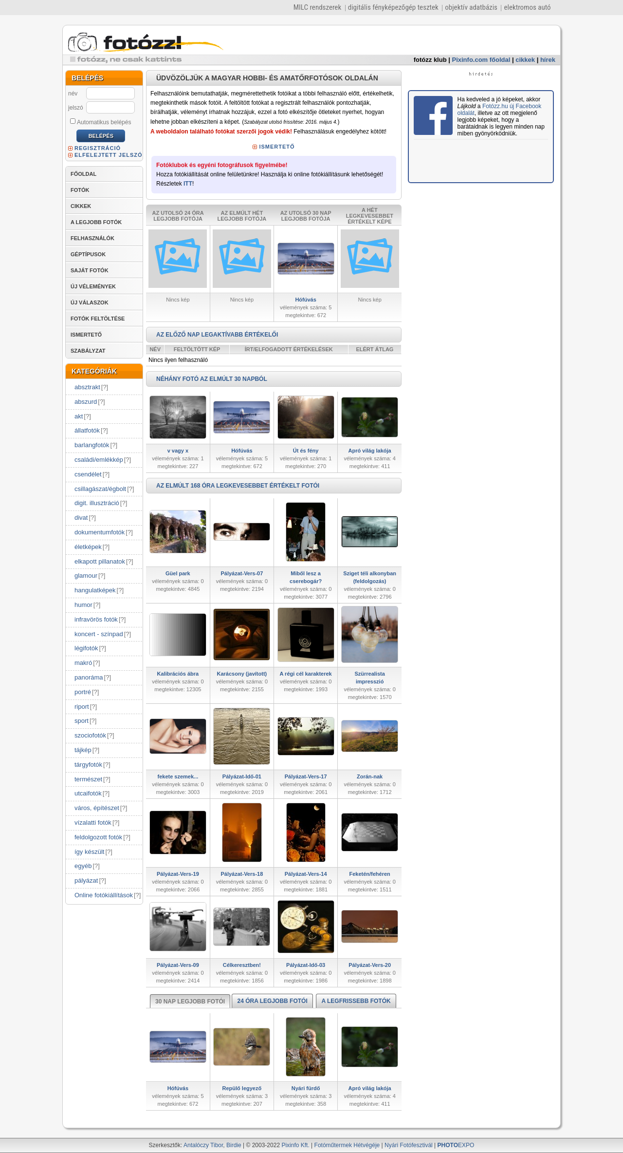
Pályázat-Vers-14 (306, 874)
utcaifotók (88, 793)
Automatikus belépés (100, 122)
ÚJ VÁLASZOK (90, 302)
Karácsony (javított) (242, 674)
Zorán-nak (370, 776)
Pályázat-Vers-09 (178, 965)
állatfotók (87, 430)
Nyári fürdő (306, 1088)
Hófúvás (305, 299)
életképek (88, 546)
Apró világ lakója (369, 451)
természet (88, 779)
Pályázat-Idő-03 (305, 965)
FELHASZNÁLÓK (92, 238)
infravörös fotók (96, 619)
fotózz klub (430, 59)
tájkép (83, 750)
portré (82, 692)
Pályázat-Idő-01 (241, 776)
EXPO (456, 1145)
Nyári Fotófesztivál (409, 1145)
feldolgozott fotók (98, 837)
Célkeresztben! (242, 965)
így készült (89, 851)
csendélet (88, 474)
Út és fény (306, 451)
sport (81, 720)
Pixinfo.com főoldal (481, 59)
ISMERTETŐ (86, 335)
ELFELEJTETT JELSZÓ (108, 155)
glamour (85, 575)
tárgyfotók (88, 764)
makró (83, 662)
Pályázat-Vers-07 (241, 573)
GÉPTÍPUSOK (88, 254)
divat (81, 517)
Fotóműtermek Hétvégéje (347, 1145)
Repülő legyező (242, 1088)
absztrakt (87, 387)
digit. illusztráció (96, 503)
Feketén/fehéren (369, 874)
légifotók (86, 648)
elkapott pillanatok (99, 561)
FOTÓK (80, 190)
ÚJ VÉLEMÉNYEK (93, 286)
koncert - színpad (98, 634)
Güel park (177, 573)
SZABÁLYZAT (88, 351)
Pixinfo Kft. (295, 1145)
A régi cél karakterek (306, 674)
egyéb (83, 865)
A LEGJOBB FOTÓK (96, 222)
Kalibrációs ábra (178, 674)
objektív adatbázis (471, 7)
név (72, 93)
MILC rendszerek (317, 7)
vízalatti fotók (92, 822)
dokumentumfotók (99, 532)
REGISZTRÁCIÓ (97, 148)
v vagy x (177, 451)
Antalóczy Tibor (203, 1145)
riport (81, 706)
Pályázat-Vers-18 (241, 874)
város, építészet (96, 808)
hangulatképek (95, 590)
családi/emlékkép (98, 459)
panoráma (88, 677)
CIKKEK (81, 206)
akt (78, 416)
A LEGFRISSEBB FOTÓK (355, 1001)
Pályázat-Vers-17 (306, 776)
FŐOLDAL (83, 174)
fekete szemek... (177, 776)
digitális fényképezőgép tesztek (393, 7)
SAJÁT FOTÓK (90, 270)
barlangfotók (92, 445)
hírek (547, 59)
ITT (187, 183)
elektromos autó (527, 7)
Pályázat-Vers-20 (369, 965)
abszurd (85, 401)
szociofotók (90, 735)
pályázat (86, 880)
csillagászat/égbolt (100, 488)
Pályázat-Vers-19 (178, 874)
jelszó (75, 107)
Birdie (233, 1145)
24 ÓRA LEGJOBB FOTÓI (272, 1001)
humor (83, 604)
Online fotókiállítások (103, 895)
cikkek (525, 59)
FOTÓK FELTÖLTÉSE (98, 318)
